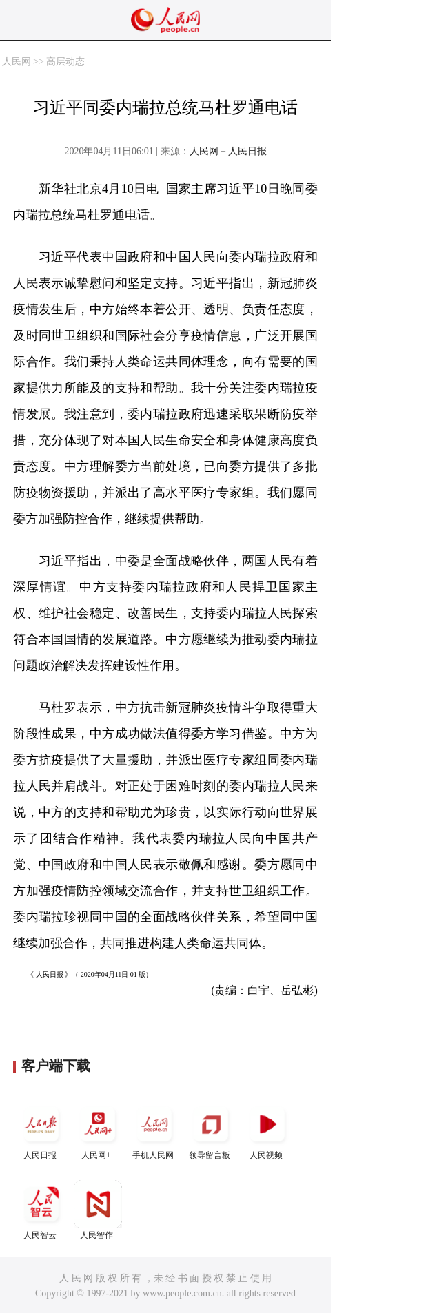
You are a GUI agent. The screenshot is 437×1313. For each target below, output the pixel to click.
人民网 (16, 61)
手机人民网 (154, 1130)
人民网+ (98, 1130)
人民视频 (267, 1130)
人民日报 (41, 1130)
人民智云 (41, 1210)
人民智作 (98, 1210)
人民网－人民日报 (228, 151)
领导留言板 (211, 1130)
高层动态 (65, 61)
